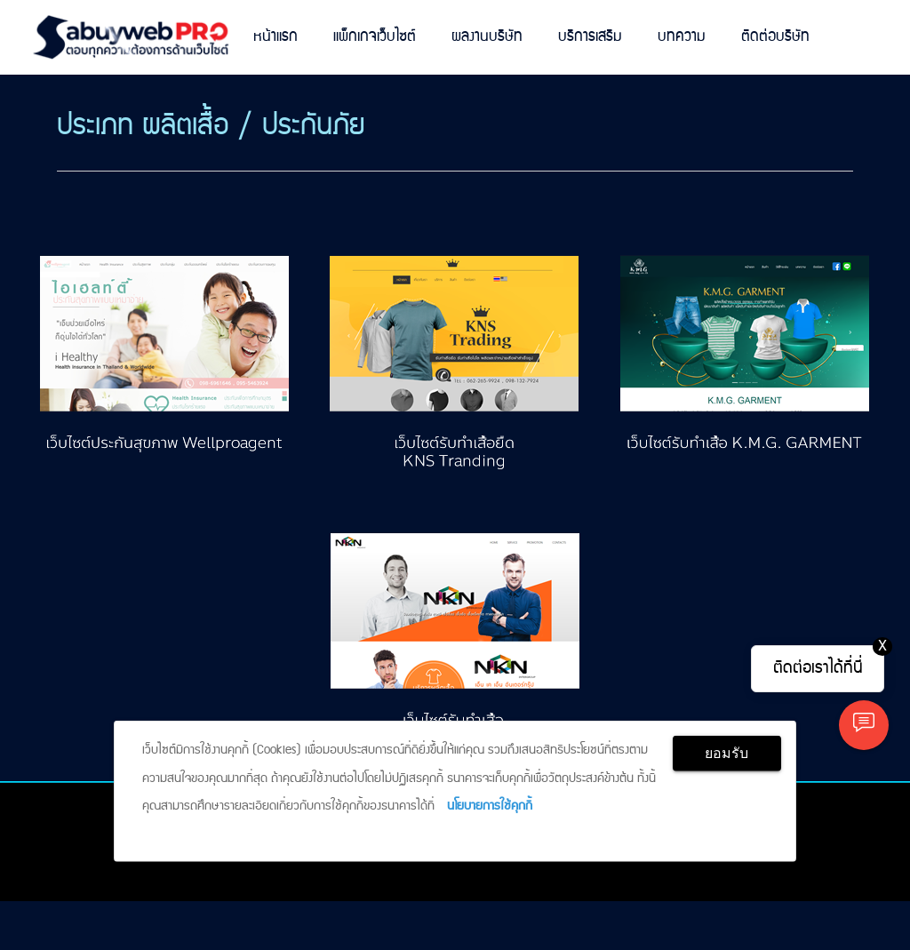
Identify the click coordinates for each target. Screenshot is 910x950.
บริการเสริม (590, 37)
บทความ (682, 37)
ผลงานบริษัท (487, 37)
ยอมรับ (726, 753)
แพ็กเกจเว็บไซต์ (374, 37)
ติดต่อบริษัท (775, 37)
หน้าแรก (275, 37)
